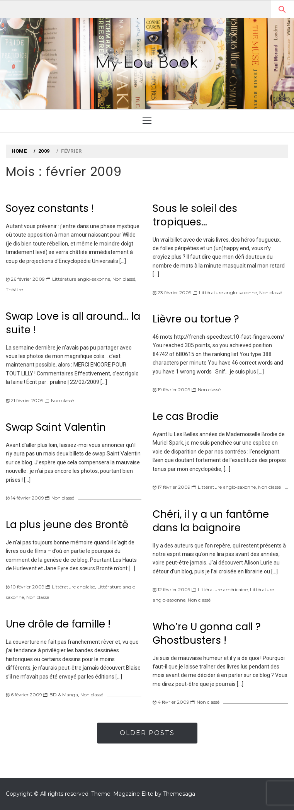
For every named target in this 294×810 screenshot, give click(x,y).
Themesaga (179, 793)
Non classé (123, 279)
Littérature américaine (223, 589)
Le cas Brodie (186, 416)
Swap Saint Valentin (56, 427)
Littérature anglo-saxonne (81, 279)
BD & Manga (63, 694)
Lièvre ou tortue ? (196, 319)
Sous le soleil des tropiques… (195, 215)
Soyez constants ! (50, 208)
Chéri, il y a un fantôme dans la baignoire (211, 521)
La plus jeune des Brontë (67, 525)
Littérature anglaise (73, 587)
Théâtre (14, 289)
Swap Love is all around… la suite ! (73, 323)
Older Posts (147, 733)
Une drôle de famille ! (58, 624)
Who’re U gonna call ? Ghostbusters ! (207, 633)
